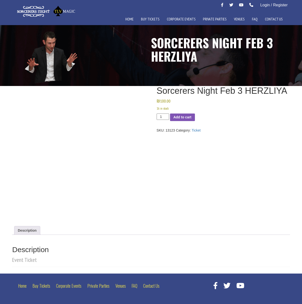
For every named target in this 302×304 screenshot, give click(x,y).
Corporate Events (181, 19)
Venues (239, 19)
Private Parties (215, 19)
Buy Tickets (150, 19)
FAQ (255, 19)
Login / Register (274, 5)
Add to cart (182, 117)
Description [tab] (27, 230)
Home (129, 19)
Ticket (196, 130)
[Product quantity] (163, 117)
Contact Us (274, 19)
